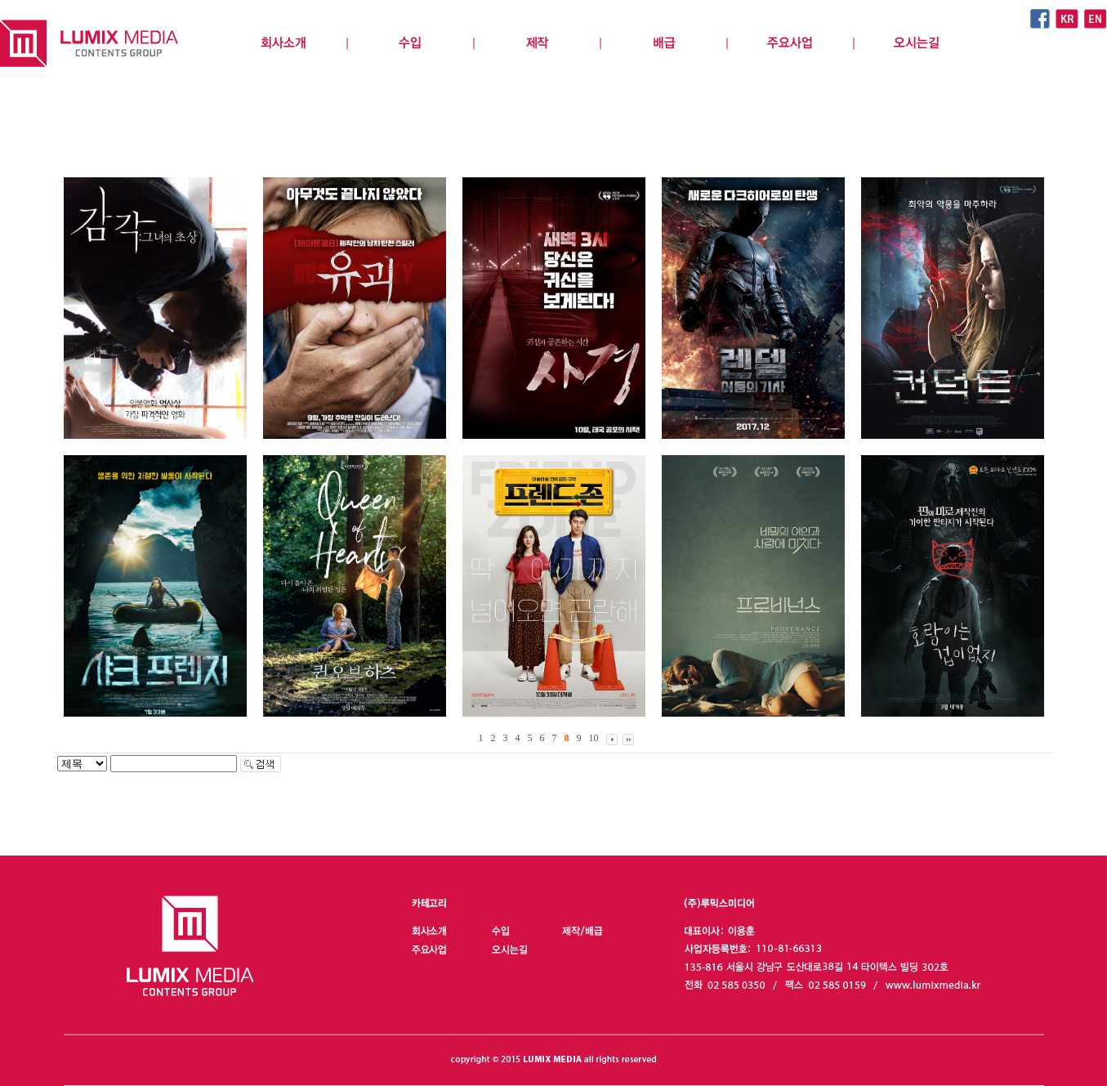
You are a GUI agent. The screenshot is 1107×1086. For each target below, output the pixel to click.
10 (594, 738)
